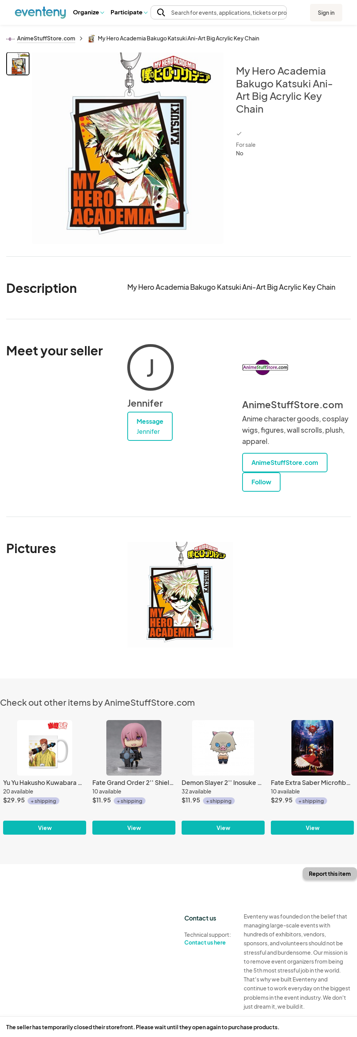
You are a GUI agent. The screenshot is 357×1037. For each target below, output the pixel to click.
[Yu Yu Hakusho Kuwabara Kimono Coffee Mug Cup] (44, 777)
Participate (129, 12)
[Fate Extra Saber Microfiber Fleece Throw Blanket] (312, 777)
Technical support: (208, 939)
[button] (88, 12)
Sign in (326, 12)
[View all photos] (128, 148)
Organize (88, 12)
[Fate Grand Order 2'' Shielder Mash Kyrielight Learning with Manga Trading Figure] (133, 777)
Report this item (330, 873)
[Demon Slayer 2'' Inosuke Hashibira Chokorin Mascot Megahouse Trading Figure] (223, 777)
